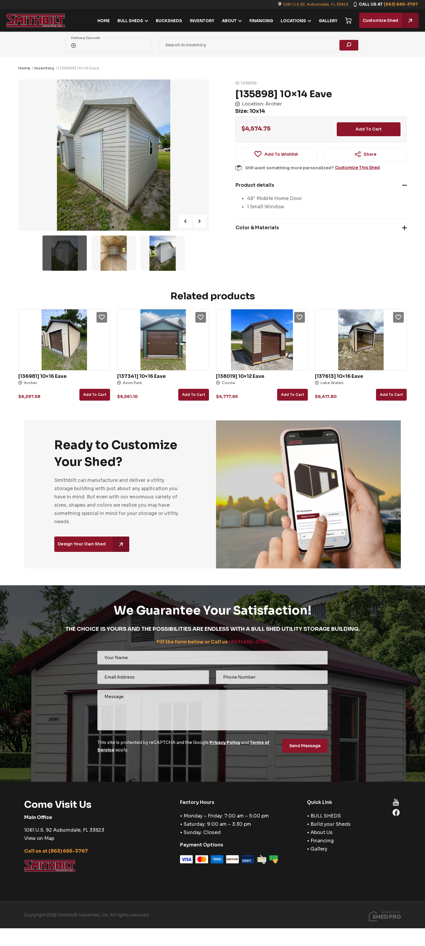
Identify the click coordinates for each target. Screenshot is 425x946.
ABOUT (228, 20)
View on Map (39, 838)
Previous (185, 221)
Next (199, 221)
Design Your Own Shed (94, 544)
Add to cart (369, 129)
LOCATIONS (292, 20)
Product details (255, 185)
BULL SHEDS (129, 20)
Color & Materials (257, 228)
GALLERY (327, 20)
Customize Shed (390, 20)
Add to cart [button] (94, 394)
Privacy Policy (225, 742)
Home (24, 68)
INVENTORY (201, 20)
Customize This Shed (357, 168)
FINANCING (260, 20)
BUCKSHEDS (168, 20)
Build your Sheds (330, 823)
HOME (103, 20)
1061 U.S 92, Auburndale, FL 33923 (315, 4)
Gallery (318, 848)
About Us (321, 832)
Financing (322, 840)
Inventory (44, 68)
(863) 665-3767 (401, 4)
